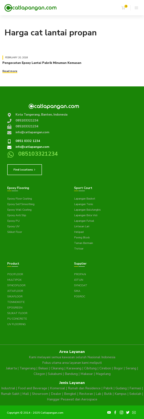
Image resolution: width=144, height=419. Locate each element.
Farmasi (135, 388)
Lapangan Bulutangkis (87, 210)
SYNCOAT (80, 285)
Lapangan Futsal (84, 221)
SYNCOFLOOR (16, 285)
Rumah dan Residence (84, 388)
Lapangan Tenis (83, 204)
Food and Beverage (32, 388)
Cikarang (57, 368)
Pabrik (108, 388)
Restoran (86, 394)
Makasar (86, 374)
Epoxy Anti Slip (16, 215)
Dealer (56, 394)
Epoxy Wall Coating (19, 210)
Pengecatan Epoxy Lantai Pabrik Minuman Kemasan (41, 63)
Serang (131, 368)
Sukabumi (55, 374)
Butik (108, 394)
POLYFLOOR (15, 274)
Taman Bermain (83, 243)
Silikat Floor (14, 232)
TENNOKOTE (16, 302)
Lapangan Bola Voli (85, 215)
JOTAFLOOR (15, 291)
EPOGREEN (14, 308)
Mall (25, 394)
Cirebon (105, 368)
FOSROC (79, 296)
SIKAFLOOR (14, 296)
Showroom (40, 394)
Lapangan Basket (84, 199)
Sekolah (135, 394)
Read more (9, 71)
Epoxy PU (13, 221)
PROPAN (80, 274)
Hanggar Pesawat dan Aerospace (72, 399)
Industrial (8, 388)
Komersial (57, 388)
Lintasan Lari (81, 226)
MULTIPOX (14, 280)
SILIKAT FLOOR (17, 313)
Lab (98, 394)
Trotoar (78, 249)
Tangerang (27, 368)
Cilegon (39, 374)
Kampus (121, 394)
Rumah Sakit (10, 394)
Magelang (103, 374)
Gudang (121, 388)
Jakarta (11, 368)
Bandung (71, 374)
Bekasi (43, 368)
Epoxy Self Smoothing (20, 204)
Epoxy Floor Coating (19, 199)
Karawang (73, 368)
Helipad (79, 232)
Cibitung (90, 368)
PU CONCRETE (17, 319)
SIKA (77, 291)
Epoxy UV (13, 226)
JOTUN (78, 280)
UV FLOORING (16, 324)
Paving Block (82, 237)
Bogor (118, 368)
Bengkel (70, 394)
